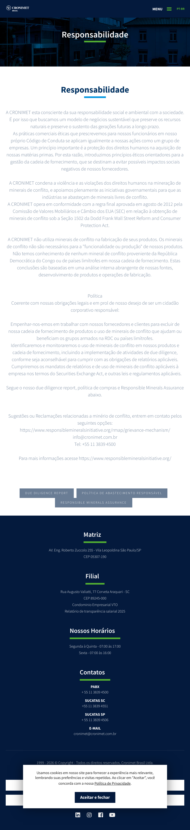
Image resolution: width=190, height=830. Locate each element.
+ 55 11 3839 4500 (95, 692)
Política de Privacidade (112, 783)
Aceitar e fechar (95, 797)
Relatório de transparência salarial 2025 (95, 611)
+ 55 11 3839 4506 (95, 719)
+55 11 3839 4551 (95, 705)
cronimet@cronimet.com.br (95, 733)
